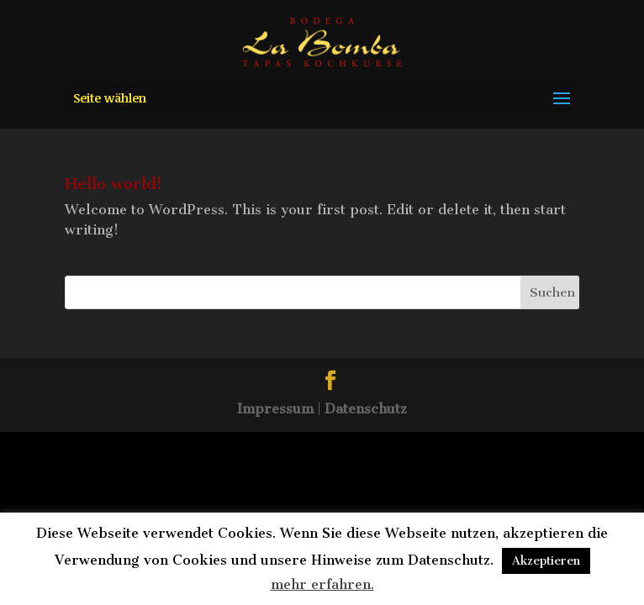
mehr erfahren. (322, 584)
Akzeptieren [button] (546, 561)
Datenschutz (366, 409)
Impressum (275, 409)
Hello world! (113, 183)
